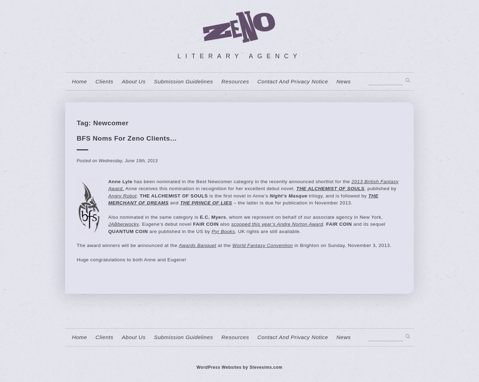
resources (235, 81)
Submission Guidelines (183, 81)
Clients (104, 81)
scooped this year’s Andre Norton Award (277, 224)
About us (133, 81)
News (343, 81)
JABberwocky (123, 224)
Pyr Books (223, 231)
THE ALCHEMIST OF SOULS (330, 188)
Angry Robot (122, 196)
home (79, 81)
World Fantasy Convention (263, 245)
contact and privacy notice (292, 81)
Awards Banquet (197, 245)
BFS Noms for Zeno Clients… (127, 138)
